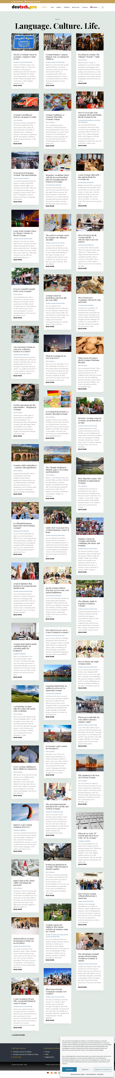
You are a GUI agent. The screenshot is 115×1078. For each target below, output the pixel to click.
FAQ (46, 1054)
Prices (47, 1052)
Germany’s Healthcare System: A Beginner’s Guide (25, 116)
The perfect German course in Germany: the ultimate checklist (57, 237)
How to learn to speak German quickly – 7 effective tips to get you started (88, 238)
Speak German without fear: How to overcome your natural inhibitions (57, 590)
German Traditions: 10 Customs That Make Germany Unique (55, 117)
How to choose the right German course (88, 662)
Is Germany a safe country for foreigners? (57, 747)
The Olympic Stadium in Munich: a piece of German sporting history (57, 469)
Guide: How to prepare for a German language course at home (57, 530)
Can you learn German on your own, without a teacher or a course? (24, 349)
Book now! (75, 7)
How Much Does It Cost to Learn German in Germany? (57, 631)
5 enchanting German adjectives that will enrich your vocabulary (24, 708)
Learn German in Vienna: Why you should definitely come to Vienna (24, 1001)
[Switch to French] (56, 1072)
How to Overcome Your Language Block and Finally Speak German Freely (90, 114)
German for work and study (22, 946)
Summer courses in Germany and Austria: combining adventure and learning (89, 542)
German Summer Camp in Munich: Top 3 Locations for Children (57, 56)
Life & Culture (17, 120)
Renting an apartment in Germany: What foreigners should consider (57, 866)
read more (17, 85)
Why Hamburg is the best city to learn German (88, 776)
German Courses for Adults (22, 1052)
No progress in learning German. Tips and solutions (25, 174)
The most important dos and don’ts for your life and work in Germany (57, 806)
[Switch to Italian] (59, 1072)
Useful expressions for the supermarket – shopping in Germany (24, 407)
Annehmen (69, 1069)
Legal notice (100, 1074)
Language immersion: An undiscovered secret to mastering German (56, 688)
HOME (44, 7)
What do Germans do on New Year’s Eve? (56, 357)
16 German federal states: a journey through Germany (57, 412)
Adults (59, 7)
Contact (85, 7)
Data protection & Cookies (78, 1074)
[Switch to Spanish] (52, 1072)
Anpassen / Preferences (103, 1069)
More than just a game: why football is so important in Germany (89, 480)
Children (67, 7)
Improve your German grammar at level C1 (22, 826)
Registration (49, 1057)
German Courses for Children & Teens (25, 1054)
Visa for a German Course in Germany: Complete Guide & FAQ (25, 56)
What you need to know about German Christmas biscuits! (88, 360)
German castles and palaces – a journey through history (25, 466)
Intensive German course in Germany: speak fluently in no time (89, 420)
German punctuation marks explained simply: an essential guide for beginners (25, 647)
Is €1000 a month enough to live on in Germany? (24, 290)
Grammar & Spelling (19, 653)
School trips (17, 1057)
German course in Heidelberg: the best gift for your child (56, 297)
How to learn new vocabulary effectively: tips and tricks (89, 299)
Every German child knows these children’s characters (25, 768)
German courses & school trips (22, 62)
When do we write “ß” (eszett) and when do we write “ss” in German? (88, 835)
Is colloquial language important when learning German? (24, 525)
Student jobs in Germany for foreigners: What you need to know (23, 940)
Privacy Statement (91, 1074)
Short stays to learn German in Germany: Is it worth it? (56, 991)
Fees (52, 7)
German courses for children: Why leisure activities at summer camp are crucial (57, 928)
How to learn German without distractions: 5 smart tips (87, 896)
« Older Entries (18, 1035)
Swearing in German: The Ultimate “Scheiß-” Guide (89, 55)
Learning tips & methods (21, 178)
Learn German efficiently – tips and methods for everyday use (89, 177)
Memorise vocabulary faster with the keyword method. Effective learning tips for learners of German (57, 178)
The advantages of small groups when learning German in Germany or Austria (88, 957)
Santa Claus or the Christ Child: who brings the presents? (23, 882)
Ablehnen (85, 1069)
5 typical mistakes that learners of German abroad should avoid (24, 585)
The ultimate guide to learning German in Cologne (87, 603)
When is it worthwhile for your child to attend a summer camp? (89, 719)
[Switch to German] (48, 1072)
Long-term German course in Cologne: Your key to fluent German (24, 233)
